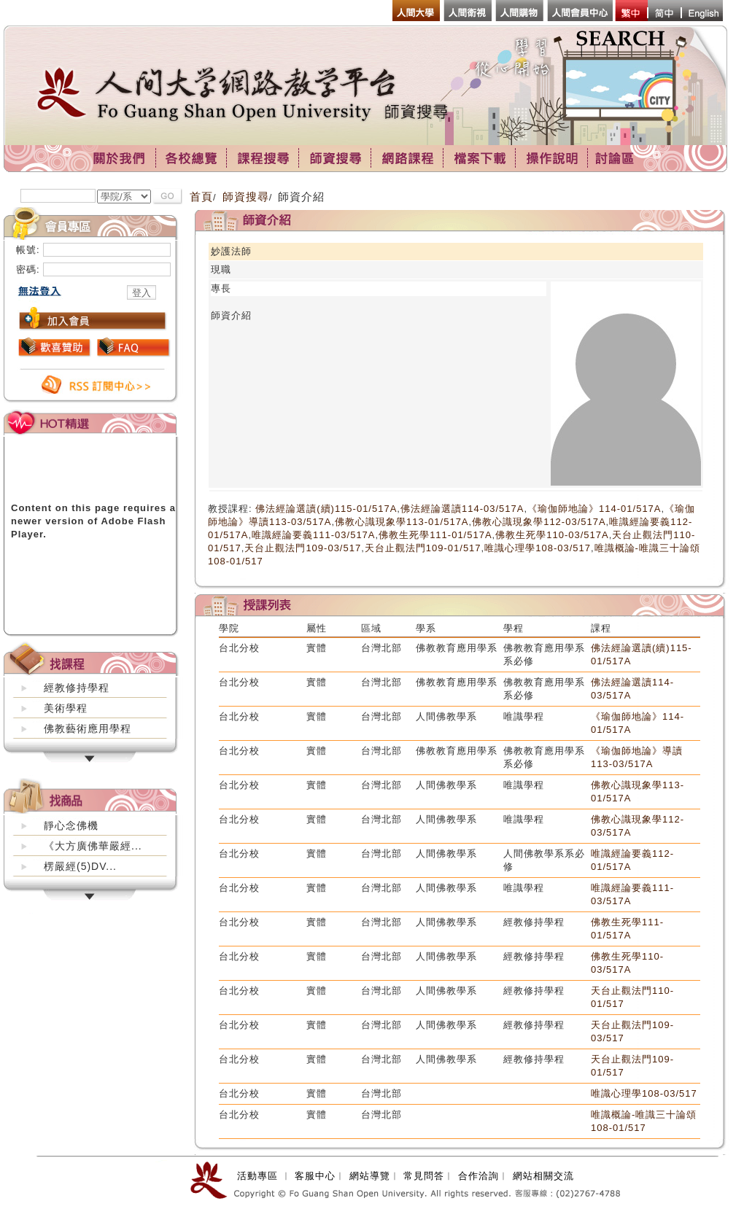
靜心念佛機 (71, 825)
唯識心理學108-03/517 (537, 548)
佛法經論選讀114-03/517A (462, 508)
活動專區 (257, 1175)
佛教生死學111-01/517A (435, 534)
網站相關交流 (543, 1175)
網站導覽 (369, 1175)
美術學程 (66, 708)
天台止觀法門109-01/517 (423, 548)
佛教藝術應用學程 (87, 728)
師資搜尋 (245, 196)
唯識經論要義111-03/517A (313, 534)
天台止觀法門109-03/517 (302, 548)
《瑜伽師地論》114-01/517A (594, 508)
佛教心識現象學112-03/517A (538, 521)
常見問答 (423, 1175)
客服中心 (315, 1175)
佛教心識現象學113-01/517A (401, 521)
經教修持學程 (76, 687)
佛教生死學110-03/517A (551, 534)
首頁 (201, 196)
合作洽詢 (478, 1175)
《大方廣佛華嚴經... (93, 846)
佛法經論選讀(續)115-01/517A (326, 508)
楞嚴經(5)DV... (80, 866)
